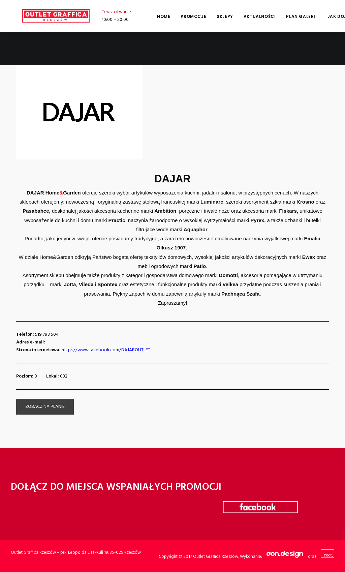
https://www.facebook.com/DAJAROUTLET (106, 350)
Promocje (182, 16)
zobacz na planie (45, 407)
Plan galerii (290, 16)
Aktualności (248, 16)
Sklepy (213, 16)
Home (152, 16)
